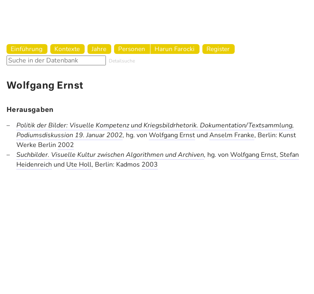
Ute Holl (79, 164)
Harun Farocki (175, 49)
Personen (131, 49)
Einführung (27, 49)
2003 (149, 164)
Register (218, 49)
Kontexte (67, 49)
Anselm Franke (231, 135)
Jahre (99, 49)
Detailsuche (122, 61)
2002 (66, 144)
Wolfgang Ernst (172, 135)
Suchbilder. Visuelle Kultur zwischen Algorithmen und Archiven (110, 154)
